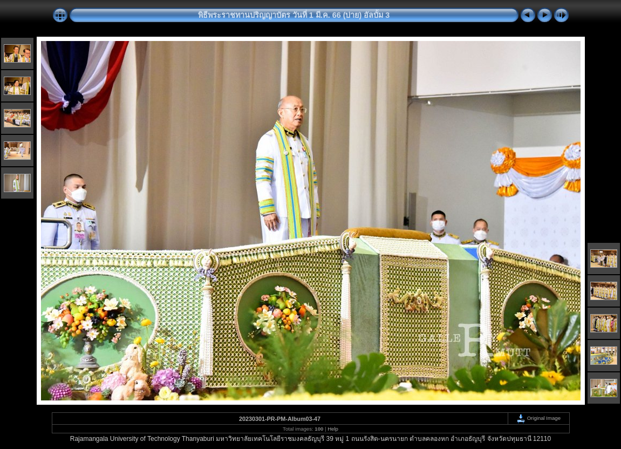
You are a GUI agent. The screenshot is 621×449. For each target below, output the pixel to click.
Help (332, 429)
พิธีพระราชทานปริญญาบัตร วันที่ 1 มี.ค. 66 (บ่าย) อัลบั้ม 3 (294, 15)
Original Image (538, 418)
